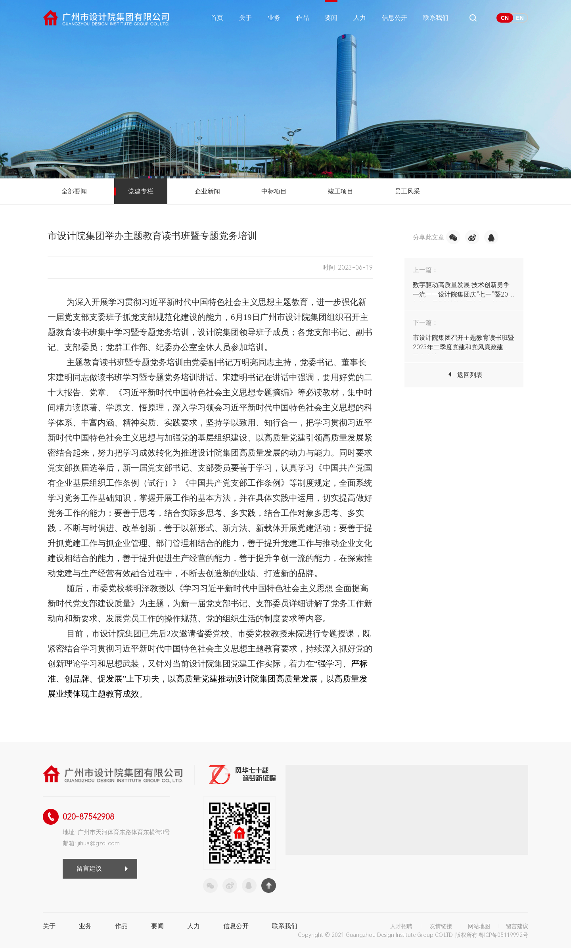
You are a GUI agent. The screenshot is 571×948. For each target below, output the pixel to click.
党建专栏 (140, 191)
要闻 (331, 17)
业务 (274, 17)
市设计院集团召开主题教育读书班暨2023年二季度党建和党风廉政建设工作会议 (463, 347)
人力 (359, 17)
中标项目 (274, 191)
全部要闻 (74, 191)
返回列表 (470, 375)
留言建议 (89, 868)
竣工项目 (340, 191)
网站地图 (479, 926)
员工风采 (407, 191)
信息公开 (394, 17)
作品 (302, 17)
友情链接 (441, 926)
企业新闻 (207, 191)
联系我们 (435, 17)
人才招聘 (401, 926)
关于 (245, 17)
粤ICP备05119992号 (503, 935)
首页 (217, 17)
